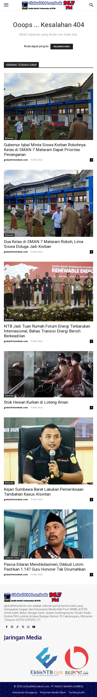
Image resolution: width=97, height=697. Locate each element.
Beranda (9, 138)
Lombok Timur (12, 557)
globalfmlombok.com (16, 159)
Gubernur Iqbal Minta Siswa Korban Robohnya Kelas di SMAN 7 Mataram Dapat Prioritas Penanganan (45, 150)
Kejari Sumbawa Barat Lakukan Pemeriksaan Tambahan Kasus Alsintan (43, 492)
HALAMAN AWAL (61, 46)
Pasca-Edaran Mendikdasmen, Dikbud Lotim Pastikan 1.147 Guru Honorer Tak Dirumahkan (45, 567)
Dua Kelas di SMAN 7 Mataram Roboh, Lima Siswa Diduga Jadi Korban (43, 244)
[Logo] (48, 5)
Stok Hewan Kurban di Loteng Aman (36, 402)
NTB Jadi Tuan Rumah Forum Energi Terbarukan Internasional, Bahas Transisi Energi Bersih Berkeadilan (47, 331)
